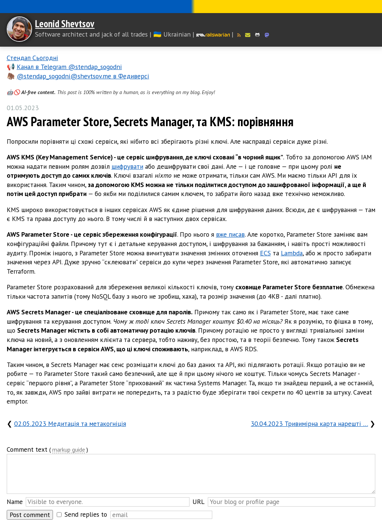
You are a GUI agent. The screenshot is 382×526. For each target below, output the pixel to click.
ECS (265, 253)
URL (198, 501)
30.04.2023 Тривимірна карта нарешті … (309, 423)
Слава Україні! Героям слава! (191, 6)
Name (15, 501)
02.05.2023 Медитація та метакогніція (70, 423)
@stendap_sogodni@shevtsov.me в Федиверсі (83, 76)
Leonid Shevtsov (64, 23)
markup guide (68, 450)
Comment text (27, 449)
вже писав (230, 234)
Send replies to (86, 514)
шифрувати (127, 166)
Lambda (292, 253)
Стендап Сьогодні (32, 57)
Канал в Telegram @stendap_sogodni (69, 66)
